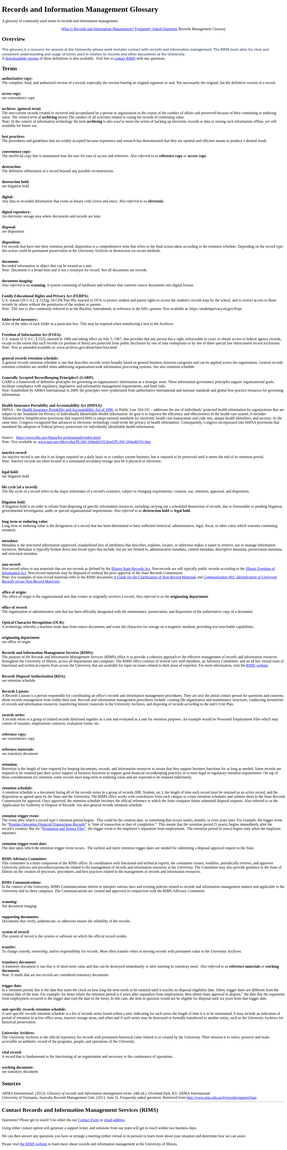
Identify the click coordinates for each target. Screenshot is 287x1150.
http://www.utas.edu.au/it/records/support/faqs (222, 1098)
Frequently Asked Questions (156, 29)
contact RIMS (124, 58)
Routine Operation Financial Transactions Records (47, 824)
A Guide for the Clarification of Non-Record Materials (155, 577)
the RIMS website (33, 1144)
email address (114, 1120)
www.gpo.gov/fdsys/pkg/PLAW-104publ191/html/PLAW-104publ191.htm (94, 442)
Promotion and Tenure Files (63, 829)
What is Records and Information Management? (97, 29)
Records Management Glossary (202, 29)
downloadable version (22, 58)
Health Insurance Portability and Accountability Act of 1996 (67, 410)
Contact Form (88, 1120)
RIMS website (257, 665)
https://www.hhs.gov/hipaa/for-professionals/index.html (58, 437)
